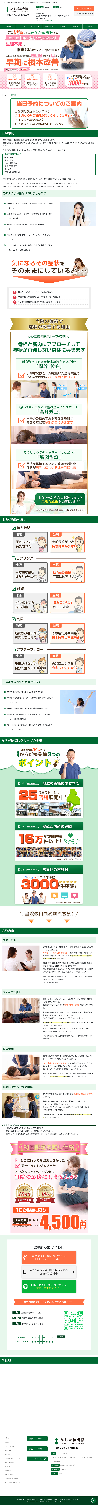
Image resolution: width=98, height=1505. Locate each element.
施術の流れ (9, 1451)
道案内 (7, 1466)
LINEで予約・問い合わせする (49, 1286)
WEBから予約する (84, 13)
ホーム (7, 1443)
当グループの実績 (11, 1478)
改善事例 (8, 1470)
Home (4, 95)
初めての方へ (10, 1447)
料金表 (7, 1455)
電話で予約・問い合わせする (49, 1257)
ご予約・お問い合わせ (13, 1458)
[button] (93, 1500)
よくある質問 (9, 1474)
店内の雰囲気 (10, 1462)
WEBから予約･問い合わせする (49, 1272)
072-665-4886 (84, 8)
